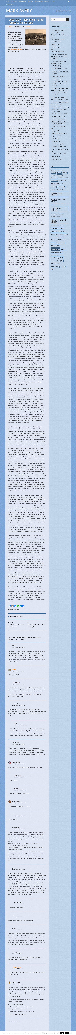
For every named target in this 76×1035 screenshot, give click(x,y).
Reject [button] (66, 1033)
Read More (72, 1033)
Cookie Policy (10, 4)
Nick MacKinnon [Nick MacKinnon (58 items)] (60, 225)
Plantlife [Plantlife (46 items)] (61, 236)
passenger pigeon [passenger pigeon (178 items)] (58, 231)
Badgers (54, 131)
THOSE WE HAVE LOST (58, 114)
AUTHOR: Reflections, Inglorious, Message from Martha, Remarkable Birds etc (59, 33)
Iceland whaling (56, 144)
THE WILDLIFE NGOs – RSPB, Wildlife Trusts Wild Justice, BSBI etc (60, 109)
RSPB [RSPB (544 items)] (55, 246)
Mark (10, 26)
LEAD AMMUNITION (58, 68)
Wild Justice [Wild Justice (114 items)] (55, 264)
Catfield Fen (55, 136)
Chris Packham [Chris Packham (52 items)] (62, 180)
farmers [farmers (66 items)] (53, 186)
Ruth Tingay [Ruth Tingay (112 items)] (55, 249)
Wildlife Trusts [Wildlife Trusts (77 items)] (55, 266)
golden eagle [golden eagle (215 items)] (57, 189)
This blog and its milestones (60, 149)
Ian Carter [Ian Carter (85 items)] (54, 214)
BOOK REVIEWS (22, 1)
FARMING (55, 66)
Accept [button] (62, 1033)
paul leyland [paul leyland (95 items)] (55, 234)
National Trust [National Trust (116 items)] (56, 216)
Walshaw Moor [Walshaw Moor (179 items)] (57, 261)
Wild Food (55, 156)
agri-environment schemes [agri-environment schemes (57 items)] (57, 170)
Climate (54, 138)
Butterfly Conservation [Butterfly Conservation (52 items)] (63, 177)
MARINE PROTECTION (58, 71)
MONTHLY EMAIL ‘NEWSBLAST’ (42, 1)
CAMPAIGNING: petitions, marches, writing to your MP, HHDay (59, 56)
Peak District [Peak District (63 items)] (54, 237)
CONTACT (53, 1)
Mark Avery (19, 11)
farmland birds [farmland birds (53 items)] (61, 186)
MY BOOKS (30, 1)
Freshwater (55, 141)
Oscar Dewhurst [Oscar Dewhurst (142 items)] (57, 228)
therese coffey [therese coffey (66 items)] (55, 255)
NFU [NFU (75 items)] (53, 225)
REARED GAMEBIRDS (58, 76)
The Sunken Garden (16, 49)
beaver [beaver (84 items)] (64, 172)
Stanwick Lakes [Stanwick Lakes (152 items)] (56, 252)
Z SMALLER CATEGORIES (59, 126)
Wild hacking (55, 159)
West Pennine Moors (58, 154)
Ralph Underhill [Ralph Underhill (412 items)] (58, 240)
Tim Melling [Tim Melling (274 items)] (57, 258)
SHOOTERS (55, 79)
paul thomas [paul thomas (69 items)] (64, 234)
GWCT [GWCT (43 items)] (53, 204)
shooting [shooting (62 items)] (64, 249)
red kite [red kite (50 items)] (53, 243)
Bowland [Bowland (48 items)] (59, 175)
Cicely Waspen (16, 967)
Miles (14, 669)
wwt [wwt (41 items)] (52, 269)
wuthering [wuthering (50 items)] (63, 266)
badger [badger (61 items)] (53, 172)
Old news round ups (58, 146)
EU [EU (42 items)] (62, 183)
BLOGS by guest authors (16, 616)
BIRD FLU (54, 44)
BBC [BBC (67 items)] (59, 172)
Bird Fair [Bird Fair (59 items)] (53, 175)
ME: (53, 74)
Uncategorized (56, 116)
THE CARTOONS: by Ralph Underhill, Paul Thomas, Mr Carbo (59, 84)
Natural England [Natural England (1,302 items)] (58, 221)
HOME (7, 1)
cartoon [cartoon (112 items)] (54, 180)
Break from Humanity (58, 133)
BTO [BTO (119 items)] (53, 177)
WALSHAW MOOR (57, 124)
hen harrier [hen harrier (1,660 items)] (56, 209)
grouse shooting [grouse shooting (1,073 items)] (58, 200)
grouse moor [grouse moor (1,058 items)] (56, 194)
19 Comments (27, 26)
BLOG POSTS (14, 1)
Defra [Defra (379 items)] (55, 183)
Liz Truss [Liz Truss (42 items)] (61, 214)
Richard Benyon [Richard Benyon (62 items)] (61, 243)
